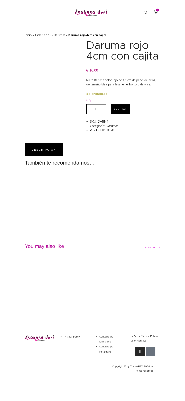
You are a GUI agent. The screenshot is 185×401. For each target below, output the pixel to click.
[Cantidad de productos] (96, 109)
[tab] (44, 149)
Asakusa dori (43, 35)
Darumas (59, 35)
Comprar (120, 109)
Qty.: (89, 100)
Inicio (28, 35)
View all (151, 247)
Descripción (44, 149)
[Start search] (145, 12)
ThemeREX (136, 366)
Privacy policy (72, 336)
